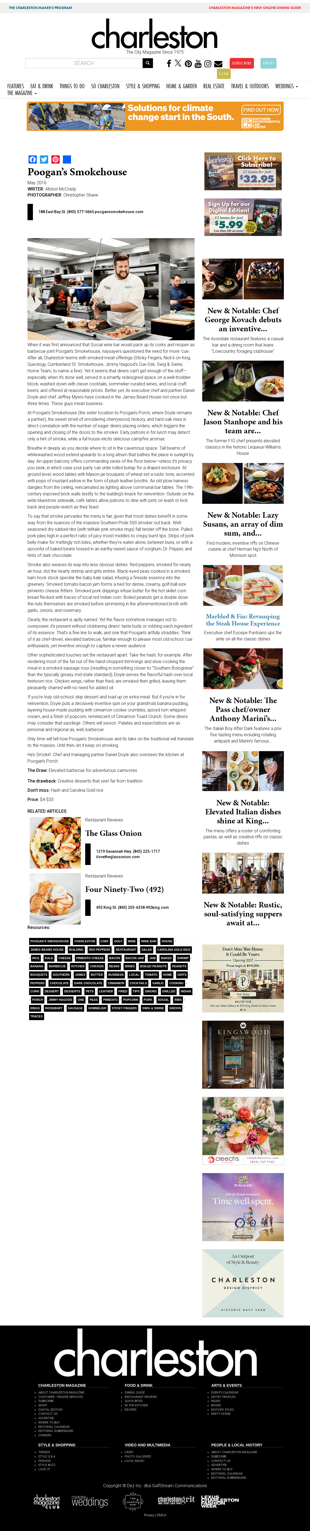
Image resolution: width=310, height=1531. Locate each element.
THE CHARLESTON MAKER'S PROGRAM (40, 7)
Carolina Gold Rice (174, 949)
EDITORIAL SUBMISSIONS (55, 1431)
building (76, 949)
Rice (35, 958)
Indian (186, 991)
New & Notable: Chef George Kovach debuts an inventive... (243, 319)
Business (116, 974)
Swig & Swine (153, 1008)
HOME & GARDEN (181, 85)
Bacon (114, 958)
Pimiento (110, 999)
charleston (84, 941)
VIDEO (129, 1452)
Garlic (158, 983)
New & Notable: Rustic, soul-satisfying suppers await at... (243, 913)
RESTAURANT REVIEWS (141, 1397)
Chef (105, 941)
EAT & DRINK (41, 85)
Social (163, 999)
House (167, 941)
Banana (37, 966)
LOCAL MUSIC (135, 1461)
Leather (106, 991)
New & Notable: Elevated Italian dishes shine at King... (243, 811)
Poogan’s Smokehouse (49, 941)
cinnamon (116, 983)
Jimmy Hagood (60, 999)
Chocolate (59, 983)
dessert (52, 991)
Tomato (151, 974)
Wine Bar (148, 941)
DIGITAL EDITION (50, 1410)
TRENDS (44, 1452)
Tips (136, 991)
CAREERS (44, 1435)
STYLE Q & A (46, 1456)
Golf (118, 941)
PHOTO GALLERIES (138, 1456)
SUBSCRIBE (242, 63)
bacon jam (135, 958)
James (80, 974)
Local (134, 974)
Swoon (175, 1008)
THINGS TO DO (72, 85)
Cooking (176, 983)
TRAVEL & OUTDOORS (250, 85)
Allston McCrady (60, 189)
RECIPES (130, 1410)
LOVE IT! (44, 1469)
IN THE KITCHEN (136, 1405)
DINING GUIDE (135, 1392)
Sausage (75, 1008)
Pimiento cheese (90, 958)
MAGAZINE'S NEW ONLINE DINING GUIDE (255, 7)
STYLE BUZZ (47, 1465)
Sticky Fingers (124, 1008)
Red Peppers (99, 949)
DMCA (161, 1515)
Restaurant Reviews (104, 820)
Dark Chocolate (88, 983)
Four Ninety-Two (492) (124, 889)
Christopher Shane (80, 195)
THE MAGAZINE (22, 92)
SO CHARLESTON (105, 85)
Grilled (168, 991)
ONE (81, 999)
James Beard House (47, 949)
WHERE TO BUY (49, 1422)
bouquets (38, 974)
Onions (150, 991)
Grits (182, 974)
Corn (34, 991)
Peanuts (179, 966)
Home (167, 974)
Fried (122, 991)
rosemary (53, 1008)
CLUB (224, 73)
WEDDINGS (286, 85)
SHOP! (268, 63)
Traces (36, 1016)
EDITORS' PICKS (222, 1410)
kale (49, 958)
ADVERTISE (46, 1418)
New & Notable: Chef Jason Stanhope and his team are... (243, 421)
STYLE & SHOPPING (143, 85)
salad (147, 949)
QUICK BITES (133, 1401)
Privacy (149, 1515)
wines (130, 966)
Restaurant (126, 949)
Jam (152, 958)
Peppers (37, 983)
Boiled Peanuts (153, 966)
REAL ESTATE (214, 85)
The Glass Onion (113, 833)
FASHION (44, 1461)
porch (37, 999)
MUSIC (216, 1401)
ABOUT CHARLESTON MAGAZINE (61, 1392)
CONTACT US (47, 1414)
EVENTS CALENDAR (224, 1392)
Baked (166, 958)
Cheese (65, 958)
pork (148, 999)
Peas (94, 999)
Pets (90, 991)
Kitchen (78, 966)
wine (132, 941)
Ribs (178, 999)
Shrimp (183, 958)
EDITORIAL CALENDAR (54, 1427)
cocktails (138, 983)
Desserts (72, 991)
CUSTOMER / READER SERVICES (60, 1397)
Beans (114, 966)
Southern (61, 974)
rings (35, 1008)
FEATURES (15, 85)
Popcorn (130, 999)
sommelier (97, 1008)
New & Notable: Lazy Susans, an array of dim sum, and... (243, 524)
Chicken (96, 966)
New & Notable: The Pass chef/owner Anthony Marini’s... (243, 709)
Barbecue (57, 966)
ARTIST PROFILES (223, 1397)
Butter (97, 974)
